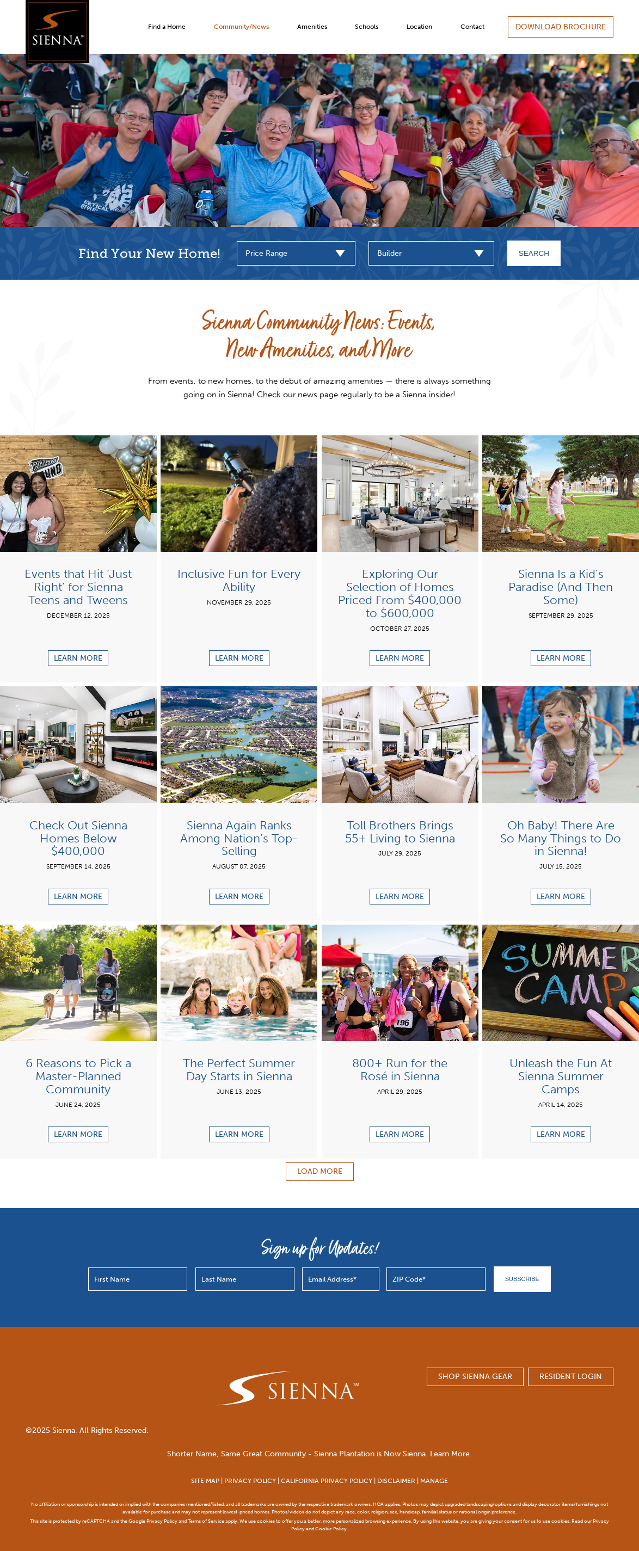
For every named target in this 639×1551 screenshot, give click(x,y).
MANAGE (434, 1481)
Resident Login (570, 1376)
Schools (366, 26)
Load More (319, 1171)
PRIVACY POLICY (250, 1481)
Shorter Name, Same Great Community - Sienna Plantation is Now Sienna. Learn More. (319, 1453)
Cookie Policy (331, 1528)
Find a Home (167, 26)
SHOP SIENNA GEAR (475, 1376)
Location (419, 26)
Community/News (241, 26)
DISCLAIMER (396, 1481)
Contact (472, 26)
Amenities (312, 26)
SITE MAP (205, 1481)
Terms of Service (206, 1521)
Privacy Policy (161, 1521)
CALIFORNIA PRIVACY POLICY (326, 1481)
